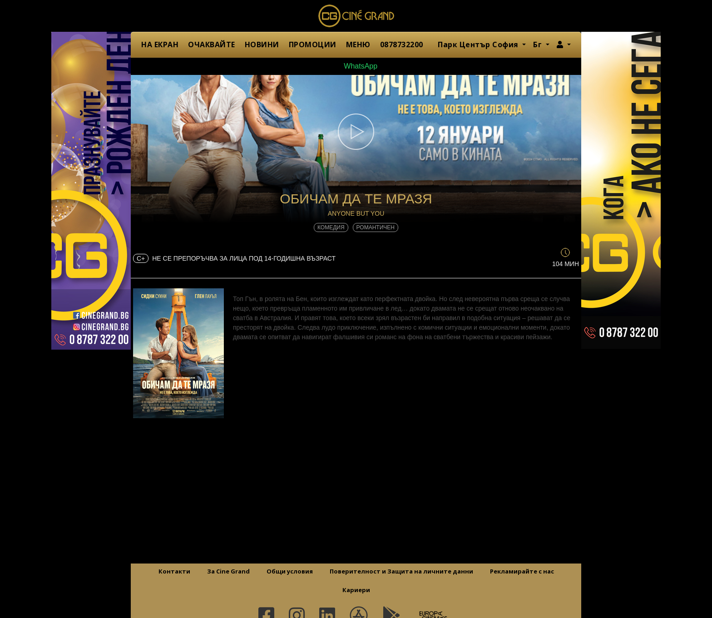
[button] (563, 44)
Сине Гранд (356, 16)
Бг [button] (538, 44)
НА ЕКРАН (159, 44)
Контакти (174, 571)
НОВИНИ (262, 44)
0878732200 (401, 44)
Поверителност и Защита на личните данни (401, 571)
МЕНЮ (358, 44)
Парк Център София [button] (479, 44)
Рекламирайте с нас (522, 571)
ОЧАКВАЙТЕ (211, 44)
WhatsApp (356, 66)
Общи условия (290, 571)
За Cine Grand (228, 571)
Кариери (356, 590)
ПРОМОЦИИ (312, 44)
